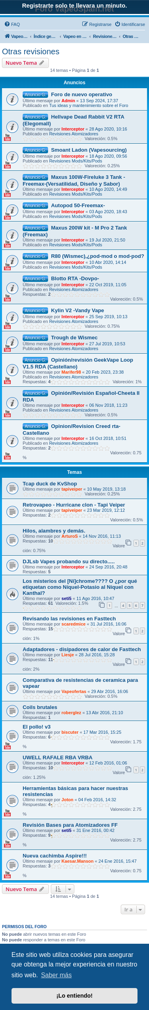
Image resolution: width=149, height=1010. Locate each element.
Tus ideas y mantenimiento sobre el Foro (88, 105)
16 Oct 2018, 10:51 (108, 438)
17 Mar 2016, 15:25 (102, 732)
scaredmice (74, 624)
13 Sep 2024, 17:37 (99, 100)
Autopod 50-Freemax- (78, 205)
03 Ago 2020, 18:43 (108, 211)
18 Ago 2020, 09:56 (108, 156)
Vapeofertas (74, 691)
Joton (68, 799)
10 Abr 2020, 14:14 (107, 262)
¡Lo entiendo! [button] (74, 995)
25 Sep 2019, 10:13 (108, 316)
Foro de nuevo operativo (81, 94)
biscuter (70, 732)
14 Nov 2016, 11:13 (102, 536)
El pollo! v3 (36, 727)
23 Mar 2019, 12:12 (106, 510)
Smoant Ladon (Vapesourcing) (89, 150)
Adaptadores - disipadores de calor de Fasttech (82, 649)
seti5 (67, 598)
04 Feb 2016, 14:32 (97, 799)
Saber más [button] (56, 975)
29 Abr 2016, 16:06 (109, 691)
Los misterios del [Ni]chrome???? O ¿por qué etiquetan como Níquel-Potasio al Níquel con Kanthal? (80, 587)
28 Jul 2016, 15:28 (97, 654)
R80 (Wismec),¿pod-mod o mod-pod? (97, 256)
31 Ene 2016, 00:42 (95, 830)
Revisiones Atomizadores (74, 133)
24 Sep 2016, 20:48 (108, 566)
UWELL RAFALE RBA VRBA (58, 757)
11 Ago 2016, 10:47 (95, 598)
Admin (68, 100)
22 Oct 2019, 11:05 (108, 284)
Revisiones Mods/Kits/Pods (75, 160)
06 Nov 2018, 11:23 (108, 405)
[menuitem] (12, 24)
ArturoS (70, 536)
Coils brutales (40, 707)
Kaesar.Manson (78, 861)
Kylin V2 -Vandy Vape (77, 310)
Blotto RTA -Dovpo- (75, 278)
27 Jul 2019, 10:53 (107, 343)
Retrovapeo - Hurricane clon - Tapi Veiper (74, 505)
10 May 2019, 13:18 (106, 489)
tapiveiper (72, 489)
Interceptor (73, 129)
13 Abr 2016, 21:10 (104, 712)
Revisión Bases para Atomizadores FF (70, 825)
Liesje (68, 654)
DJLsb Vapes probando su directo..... (69, 561)
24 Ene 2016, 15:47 (118, 861)
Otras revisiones (31, 51)
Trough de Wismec (74, 338)
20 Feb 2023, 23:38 (105, 372)
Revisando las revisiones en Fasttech (69, 619)
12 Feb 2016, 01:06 (108, 762)
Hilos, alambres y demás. (54, 531)
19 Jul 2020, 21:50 (107, 240)
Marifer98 (71, 372)
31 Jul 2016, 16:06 (109, 624)
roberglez (71, 712)
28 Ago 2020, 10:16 (108, 129)
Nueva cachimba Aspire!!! (55, 856)
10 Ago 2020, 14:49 (108, 189)
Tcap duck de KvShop (50, 484)
